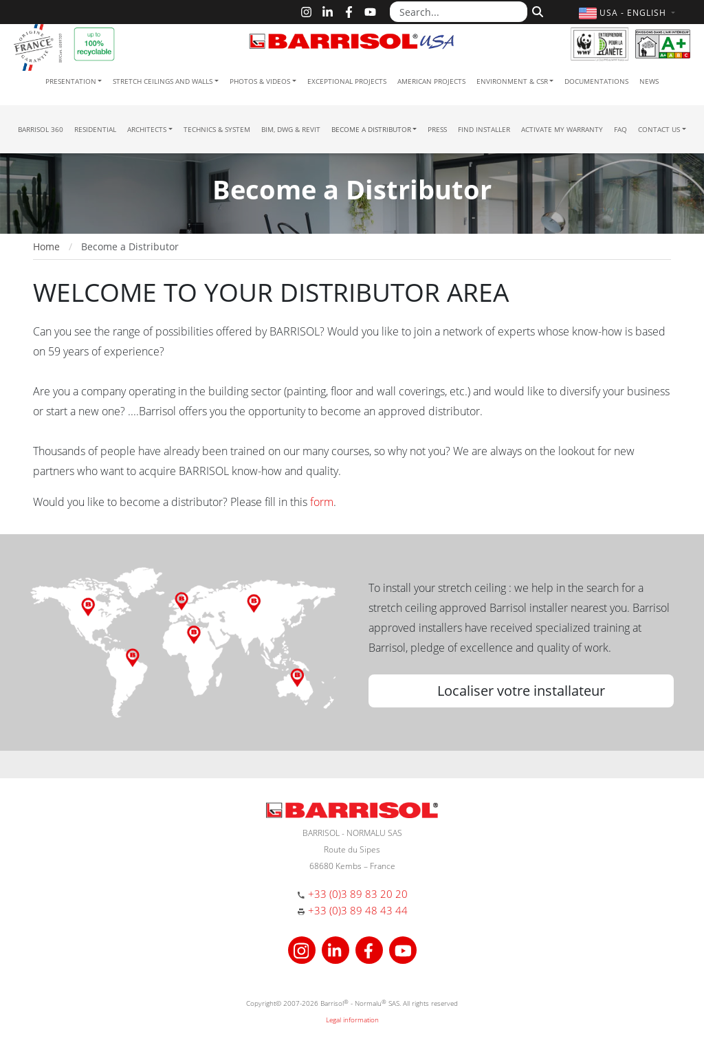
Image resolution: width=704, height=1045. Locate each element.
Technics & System (217, 129)
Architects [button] (146, 129)
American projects (431, 81)
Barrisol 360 (40, 129)
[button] (628, 13)
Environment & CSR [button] (512, 81)
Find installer (484, 129)
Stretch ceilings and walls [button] (162, 81)
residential (95, 129)
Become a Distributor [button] (371, 129)
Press (437, 129)
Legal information (352, 1019)
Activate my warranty (562, 129)
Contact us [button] (659, 129)
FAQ (620, 129)
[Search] (536, 10)
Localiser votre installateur (521, 690)
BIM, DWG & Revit (290, 129)
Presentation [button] (70, 81)
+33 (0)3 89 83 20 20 (358, 894)
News (649, 81)
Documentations (596, 81)
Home (46, 246)
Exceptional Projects (346, 81)
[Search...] (458, 11)
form (321, 501)
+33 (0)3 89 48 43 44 (358, 910)
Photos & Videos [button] (260, 81)
